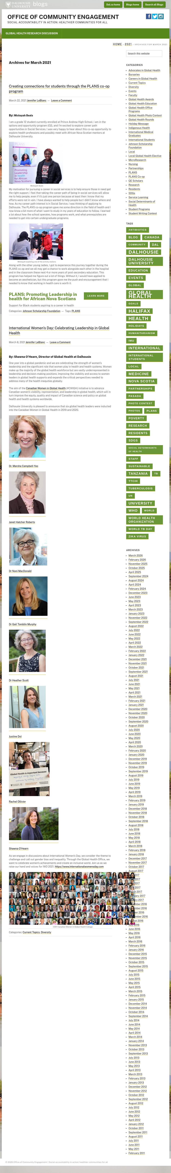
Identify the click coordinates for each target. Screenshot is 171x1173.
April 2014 (134, 1032)
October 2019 (136, 767)
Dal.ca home (113, 4)
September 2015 (138, 966)
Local (132, 151)
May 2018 (134, 837)
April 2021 (134, 692)
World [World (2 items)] (149, 510)
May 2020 (134, 738)
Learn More (96, 296)
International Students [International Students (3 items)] (141, 357)
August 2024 (136, 580)
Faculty (133, 95)
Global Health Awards (141, 99)
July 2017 (134, 875)
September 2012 (138, 1099)
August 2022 (136, 626)
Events (132, 91)
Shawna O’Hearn (18, 848)
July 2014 (134, 1020)
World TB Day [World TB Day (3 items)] (140, 529)
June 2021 (134, 684)
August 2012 (136, 1103)
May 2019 (134, 788)
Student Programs (139, 209)
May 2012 (134, 1115)
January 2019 (136, 804)
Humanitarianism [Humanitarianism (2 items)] (142, 333)
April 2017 (134, 887)
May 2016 (134, 933)
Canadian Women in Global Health (46, 388)
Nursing (133, 164)
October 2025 (137, 568)
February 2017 (137, 895)
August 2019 (136, 775)
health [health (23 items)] (138, 318)
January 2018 (136, 854)
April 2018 (135, 841)
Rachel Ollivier (17, 801)
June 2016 (134, 929)
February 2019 (137, 800)
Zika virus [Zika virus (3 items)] (137, 536)
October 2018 (136, 817)
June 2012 (134, 1111)
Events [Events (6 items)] (136, 278)
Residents (134, 189)
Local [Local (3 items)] (134, 366)
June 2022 (135, 634)
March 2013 (135, 1074)
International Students (142, 139)
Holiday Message (138, 123)
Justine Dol (15, 736)
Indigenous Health (139, 127)
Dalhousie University (18, 4)
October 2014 (136, 1012)
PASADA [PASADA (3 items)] (135, 396)
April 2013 (134, 1070)
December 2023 (138, 592)
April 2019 (134, 792)
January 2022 (136, 655)
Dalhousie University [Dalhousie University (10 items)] (141, 261)
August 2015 (136, 970)
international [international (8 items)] (145, 348)
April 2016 (134, 937)
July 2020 (134, 729)
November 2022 (138, 617)
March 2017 (135, 891)
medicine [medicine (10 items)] (139, 374)
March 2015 (135, 991)
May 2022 (134, 638)
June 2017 (134, 879)
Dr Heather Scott (19, 680)
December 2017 (138, 858)
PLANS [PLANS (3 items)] (152, 410)
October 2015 (136, 962)
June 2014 (134, 1024)
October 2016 (136, 912)
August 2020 (136, 725)
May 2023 (134, 601)
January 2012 (136, 1124)
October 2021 (136, 667)
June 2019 (134, 783)
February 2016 (137, 945)
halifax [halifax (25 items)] (139, 311)
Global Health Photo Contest (145, 115)
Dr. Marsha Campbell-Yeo (23, 466)
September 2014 (138, 1016)
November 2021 (138, 663)
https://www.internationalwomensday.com (79, 866)
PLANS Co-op (137, 176)
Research (134, 185)
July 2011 (134, 1140)
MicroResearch (137, 160)
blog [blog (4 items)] (133, 237)
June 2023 (135, 597)
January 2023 (136, 613)
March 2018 (135, 846)
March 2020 (136, 746)
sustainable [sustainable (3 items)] (139, 466)
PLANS (76, 311)
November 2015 (138, 958)
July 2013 (134, 1057)
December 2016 (138, 904)
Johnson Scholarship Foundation (41, 311)
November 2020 (138, 713)
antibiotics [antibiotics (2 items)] (138, 229)
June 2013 (134, 1061)
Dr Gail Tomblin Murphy (22, 624)
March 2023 (136, 609)
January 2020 (136, 754)
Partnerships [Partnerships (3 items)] (140, 388)
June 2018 (134, 833)
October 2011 (136, 1128)
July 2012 (134, 1107)
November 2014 (138, 1007)
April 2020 (135, 742)
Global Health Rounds (141, 119)
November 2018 (138, 812)
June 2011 (134, 1144)
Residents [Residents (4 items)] (138, 433)
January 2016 (136, 949)
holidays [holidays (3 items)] (136, 325)
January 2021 (136, 705)
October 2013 (136, 1049)
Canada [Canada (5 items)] (152, 237)
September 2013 (138, 1053)
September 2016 (138, 916)
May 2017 (134, 883)
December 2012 (138, 1086)
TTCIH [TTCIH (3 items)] (133, 481)
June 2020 (135, 734)
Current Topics (31, 932)
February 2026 (137, 559)
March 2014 (135, 1037)
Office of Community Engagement (63, 17)
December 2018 (138, 808)
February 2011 (137, 1153)
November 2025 (138, 563)
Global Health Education (143, 103)
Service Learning (138, 197)
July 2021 (134, 680)
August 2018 (136, 825)
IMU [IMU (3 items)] (131, 340)
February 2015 (137, 995)
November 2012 (138, 1090)
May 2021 (134, 688)
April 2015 (135, 987)
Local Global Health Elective (145, 155)
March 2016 (135, 941)
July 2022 (134, 630)
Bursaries (134, 74)
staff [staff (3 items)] (133, 458)
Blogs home (132, 4)
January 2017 (136, 900)
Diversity (46, 932)
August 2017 (136, 871)
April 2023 (135, 605)
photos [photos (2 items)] (134, 410)
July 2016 (134, 924)
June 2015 (134, 978)
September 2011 (138, 1132)
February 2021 (137, 700)
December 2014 (138, 1003)
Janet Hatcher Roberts (22, 522)
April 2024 (135, 584)
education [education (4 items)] (138, 270)
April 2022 (135, 642)
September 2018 (138, 821)
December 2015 (138, 954)
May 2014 (134, 1028)
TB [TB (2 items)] (156, 473)
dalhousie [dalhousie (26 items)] (144, 252)
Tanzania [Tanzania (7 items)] (138, 473)
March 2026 (136, 555)
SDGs (132, 193)
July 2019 (134, 779)
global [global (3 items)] (135, 285)
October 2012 (136, 1095)
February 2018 (137, 850)
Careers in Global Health (143, 78)
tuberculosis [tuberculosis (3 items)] (141, 488)
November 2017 (138, 862)
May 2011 (134, 1149)
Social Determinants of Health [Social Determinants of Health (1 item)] (143, 450)
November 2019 (138, 763)
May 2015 (134, 983)
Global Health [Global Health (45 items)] (140, 294)
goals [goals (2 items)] (133, 303)
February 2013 (137, 1078)
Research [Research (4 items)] (138, 425)
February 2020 (137, 750)
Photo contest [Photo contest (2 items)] (140, 403)
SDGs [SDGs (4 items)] (133, 440)
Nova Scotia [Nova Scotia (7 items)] (142, 381)
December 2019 (138, 758)
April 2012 (134, 1120)
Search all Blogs (154, 4)
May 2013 (134, 1066)
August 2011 (136, 1136)
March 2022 (136, 646)
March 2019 (135, 796)
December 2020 (138, 709)
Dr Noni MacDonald (20, 571)
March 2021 (135, 696)
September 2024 (138, 576)
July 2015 (134, 974)
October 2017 (136, 866)
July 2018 (134, 829)
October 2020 (137, 717)
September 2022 (138, 622)
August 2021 (136, 675)
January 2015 (136, 999)
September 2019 (138, 771)
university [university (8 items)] (140, 503)
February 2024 (137, 588)
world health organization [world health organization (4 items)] (142, 519)
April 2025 (135, 572)
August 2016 (136, 920)
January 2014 (136, 1041)
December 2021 (138, 659)
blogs (40, 4)
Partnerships (136, 168)
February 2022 (137, 651)
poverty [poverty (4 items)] (136, 418)
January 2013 (136, 1082)
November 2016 (138, 908)
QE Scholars (136, 180)
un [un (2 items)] (130, 495)
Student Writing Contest (143, 213)
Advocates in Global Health (144, 70)
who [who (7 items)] (133, 510)
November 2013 (138, 1045)
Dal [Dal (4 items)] (155, 244)
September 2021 (138, 671)
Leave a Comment (61, 100)
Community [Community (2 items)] (137, 244)
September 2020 (138, 721)
